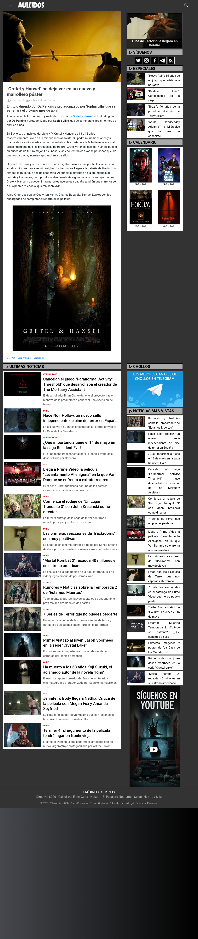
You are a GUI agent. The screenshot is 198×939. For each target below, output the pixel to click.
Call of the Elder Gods (73, 797)
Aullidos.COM (62, 803)
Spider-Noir (141, 797)
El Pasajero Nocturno (117, 797)
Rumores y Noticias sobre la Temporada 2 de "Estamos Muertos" (78, 600)
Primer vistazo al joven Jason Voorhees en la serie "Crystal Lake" (76, 654)
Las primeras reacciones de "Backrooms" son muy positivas (73, 546)
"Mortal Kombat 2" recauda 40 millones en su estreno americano (75, 573)
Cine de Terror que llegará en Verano (155, 43)
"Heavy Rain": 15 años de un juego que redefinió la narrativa (164, 80)
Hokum (95, 797)
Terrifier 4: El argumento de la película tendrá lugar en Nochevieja (79, 744)
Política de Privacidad (147, 803)
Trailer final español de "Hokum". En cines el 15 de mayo (164, 612)
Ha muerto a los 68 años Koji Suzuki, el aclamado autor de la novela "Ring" (78, 681)
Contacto (103, 803)
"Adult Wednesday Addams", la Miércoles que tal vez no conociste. (164, 124)
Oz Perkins (27, 358)
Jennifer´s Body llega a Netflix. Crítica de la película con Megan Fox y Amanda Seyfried (79, 715)
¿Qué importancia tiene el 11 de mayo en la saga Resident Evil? (79, 450)
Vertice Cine (16, 358)
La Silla (157, 797)
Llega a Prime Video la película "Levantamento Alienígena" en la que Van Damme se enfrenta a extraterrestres (78, 482)
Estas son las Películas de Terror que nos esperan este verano (164, 576)
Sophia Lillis (39, 358)
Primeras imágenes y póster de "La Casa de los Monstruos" (164, 647)
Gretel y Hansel (83, 116)
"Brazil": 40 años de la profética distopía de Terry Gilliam (164, 109)
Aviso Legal (128, 803)
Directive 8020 (46, 797)
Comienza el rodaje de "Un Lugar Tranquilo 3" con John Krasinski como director (79, 517)
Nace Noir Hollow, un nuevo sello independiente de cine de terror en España (76, 420)
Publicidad (114, 803)
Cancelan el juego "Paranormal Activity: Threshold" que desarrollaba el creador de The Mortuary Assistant (79, 384)
